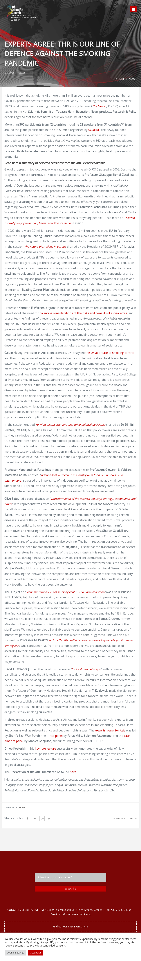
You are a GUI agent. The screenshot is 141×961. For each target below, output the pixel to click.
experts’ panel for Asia (110, 730)
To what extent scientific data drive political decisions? (70, 425)
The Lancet (99, 106)
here (73, 772)
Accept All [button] (35, 952)
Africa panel (55, 736)
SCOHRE (94, 130)
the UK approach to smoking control (109, 353)
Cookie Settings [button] (15, 952)
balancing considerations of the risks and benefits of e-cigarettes (83, 313)
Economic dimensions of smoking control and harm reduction (64, 592)
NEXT (133, 818)
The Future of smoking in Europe (45, 247)
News (132, 78)
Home (119, 78)
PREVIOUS (119, 818)
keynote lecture (45, 749)
